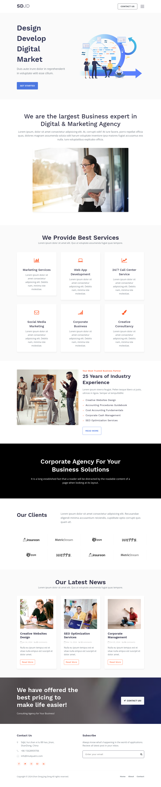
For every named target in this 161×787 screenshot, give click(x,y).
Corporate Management (117, 635)
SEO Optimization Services (77, 635)
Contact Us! (132, 700)
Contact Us (127, 6)
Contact (140, 776)
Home (122, 776)
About (131, 776)
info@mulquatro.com (32, 756)
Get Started (27, 85)
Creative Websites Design (33, 635)
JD (27, 6)
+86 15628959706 (30, 750)
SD (23, 6)
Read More (91, 430)
